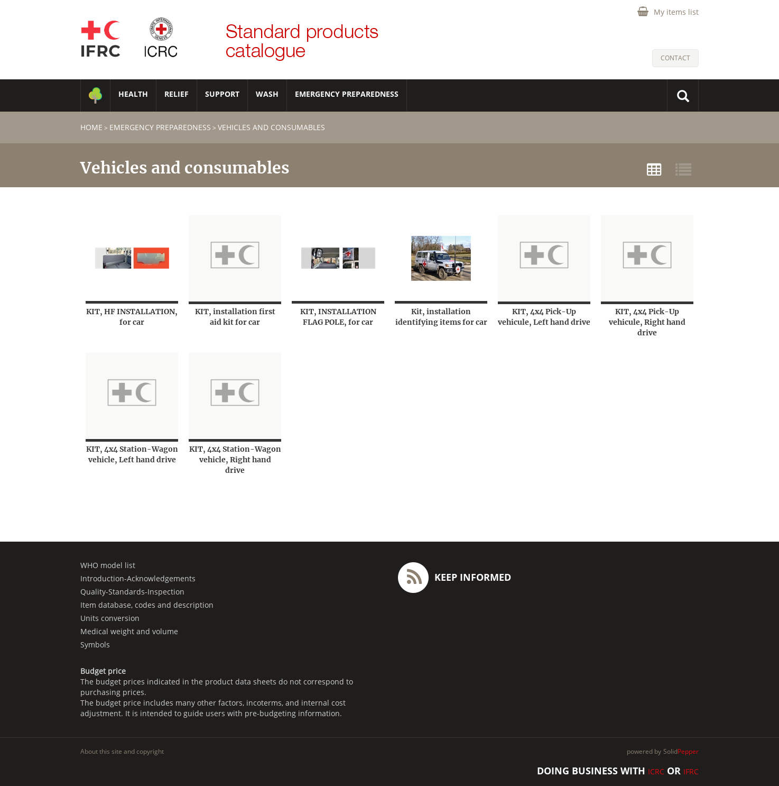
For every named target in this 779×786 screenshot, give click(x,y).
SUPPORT (222, 94)
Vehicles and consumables (271, 127)
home (91, 127)
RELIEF (176, 94)
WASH (267, 94)
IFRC (691, 771)
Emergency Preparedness (346, 94)
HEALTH (133, 94)
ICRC (656, 771)
